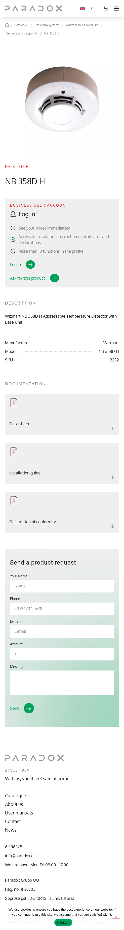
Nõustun (63, 922)
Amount (16, 644)
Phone (15, 599)
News (10, 830)
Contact (13, 821)
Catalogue (21, 25)
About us (14, 804)
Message (17, 666)
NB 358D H (52, 33)
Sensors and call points (22, 33)
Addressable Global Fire (82, 25)
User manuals (19, 812)
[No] (116, 916)
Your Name (19, 576)
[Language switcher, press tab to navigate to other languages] (86, 8)
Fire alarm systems (47, 25)
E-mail (15, 621)
